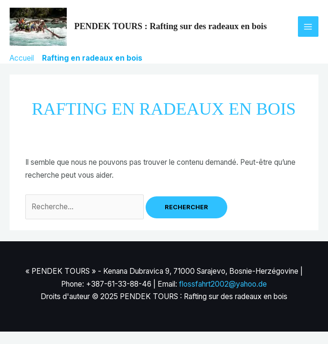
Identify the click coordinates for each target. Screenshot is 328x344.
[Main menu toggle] (308, 26)
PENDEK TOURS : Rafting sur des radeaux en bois (170, 26)
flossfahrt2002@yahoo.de (223, 284)
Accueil (22, 58)
